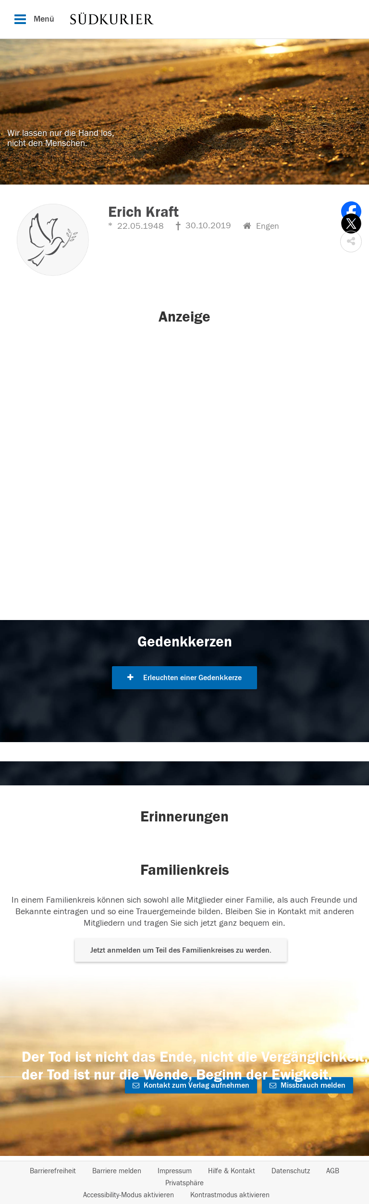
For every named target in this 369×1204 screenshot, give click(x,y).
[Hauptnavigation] (184, 19)
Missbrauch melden (307, 1085)
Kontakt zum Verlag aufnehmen (191, 1085)
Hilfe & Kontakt (231, 1171)
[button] (351, 241)
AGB (332, 1171)
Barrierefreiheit (53, 1171)
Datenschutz (290, 1171)
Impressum (175, 1171)
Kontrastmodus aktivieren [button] (230, 1195)
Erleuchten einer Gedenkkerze (184, 677)
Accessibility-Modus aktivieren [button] (128, 1195)
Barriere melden (116, 1171)
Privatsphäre (184, 1183)
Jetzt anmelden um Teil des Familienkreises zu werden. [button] (180, 950)
